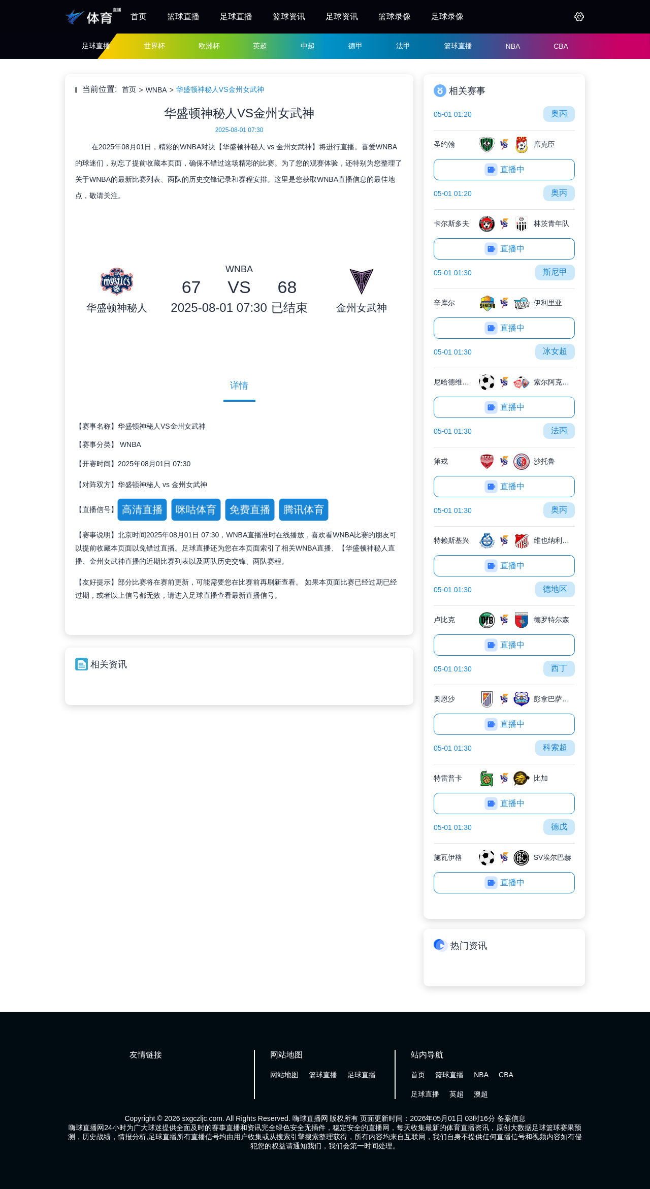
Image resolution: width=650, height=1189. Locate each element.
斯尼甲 (555, 272)
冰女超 (555, 351)
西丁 (559, 668)
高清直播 (141, 509)
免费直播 (249, 509)
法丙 (559, 430)
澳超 (481, 1094)
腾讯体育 (303, 509)
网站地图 (284, 1075)
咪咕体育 (195, 509)
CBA (561, 46)
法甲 (403, 46)
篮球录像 (394, 16)
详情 (239, 385)
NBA (513, 46)
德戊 (559, 826)
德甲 (355, 46)
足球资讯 (342, 16)
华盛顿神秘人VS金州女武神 (220, 89)
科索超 (555, 747)
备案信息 (511, 1118)
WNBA (156, 90)
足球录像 (447, 16)
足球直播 (236, 16)
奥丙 (559, 113)
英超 (260, 46)
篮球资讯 (289, 16)
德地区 (555, 589)
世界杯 (154, 46)
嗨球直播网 (310, 1118)
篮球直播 (183, 16)
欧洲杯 (209, 46)
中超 (308, 46)
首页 (139, 16)
